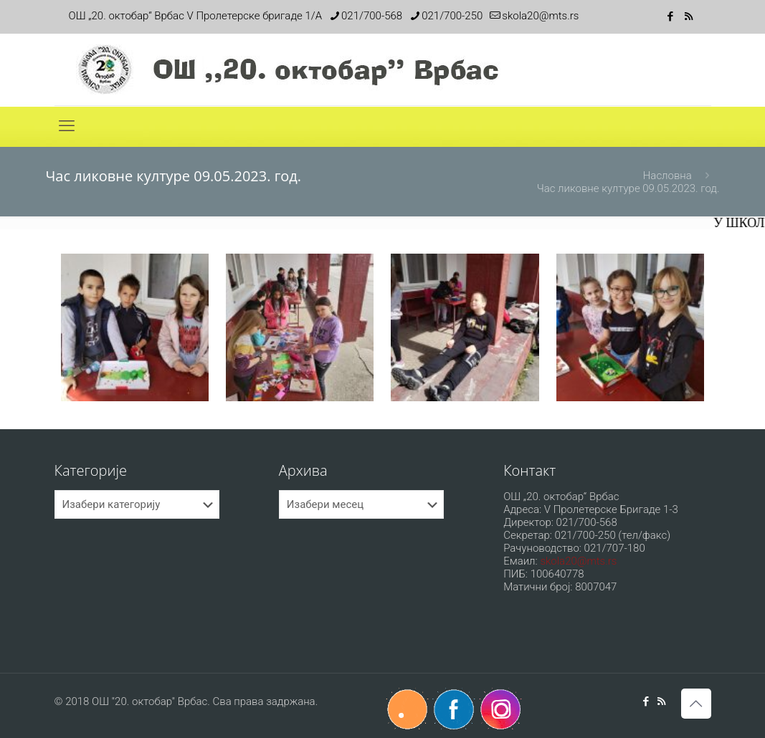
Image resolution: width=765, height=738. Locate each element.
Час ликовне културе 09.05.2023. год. (628, 188)
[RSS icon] (688, 16)
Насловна (667, 175)
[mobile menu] (66, 126)
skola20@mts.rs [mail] (540, 15)
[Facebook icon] (670, 16)
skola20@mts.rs (578, 561)
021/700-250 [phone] (452, 15)
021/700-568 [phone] (371, 15)
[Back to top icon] (696, 704)
